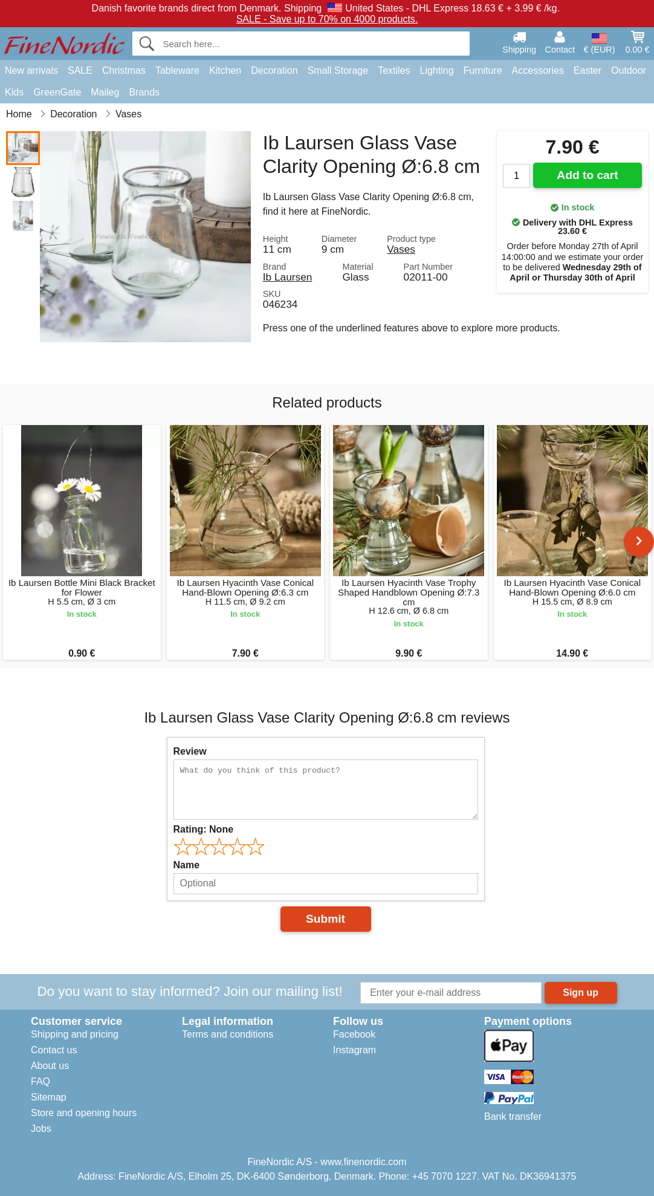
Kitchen (225, 70)
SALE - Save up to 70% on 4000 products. (327, 19)
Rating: (203, 829)
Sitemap (48, 1097)
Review (190, 751)
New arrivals (31, 70)
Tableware (177, 70)
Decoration (274, 70)
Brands (144, 92)
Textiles (394, 70)
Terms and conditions (227, 1034)
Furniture (483, 70)
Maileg (105, 92)
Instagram (354, 1050)
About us (50, 1066)
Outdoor (628, 70)
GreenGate (57, 92)
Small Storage (338, 70)
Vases (401, 249)
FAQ (40, 1081)
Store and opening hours (84, 1113)
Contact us (54, 1050)
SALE (80, 70)
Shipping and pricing (74, 1034)
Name (186, 865)
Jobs (41, 1128)
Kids (14, 92)
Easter (587, 70)
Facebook (354, 1034)
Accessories (538, 70)
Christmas (124, 70)
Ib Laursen (287, 277)
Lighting (437, 70)
